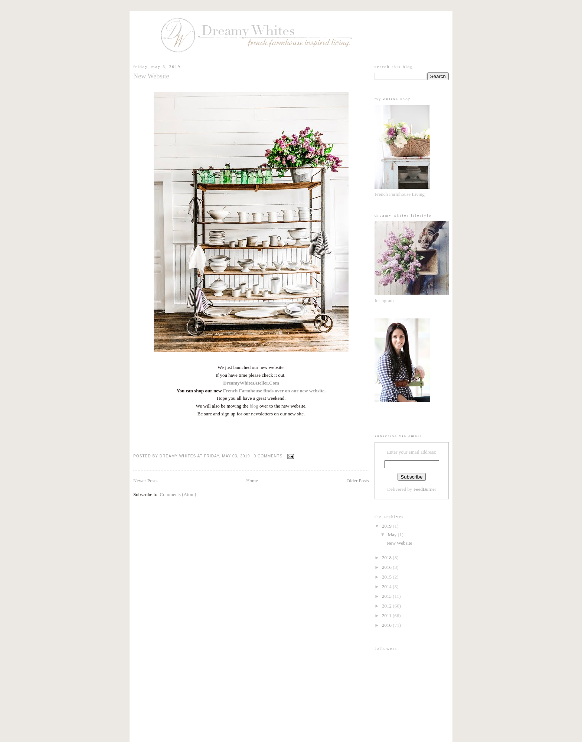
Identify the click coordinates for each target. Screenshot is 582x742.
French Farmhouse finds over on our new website (273, 390)
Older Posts (358, 480)
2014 (387, 586)
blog (254, 406)
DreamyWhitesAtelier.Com (251, 383)
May (393, 534)
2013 (387, 596)
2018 (387, 557)
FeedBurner (424, 489)
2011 (387, 615)
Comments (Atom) (178, 494)
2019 (387, 526)
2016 (387, 567)
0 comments (268, 456)
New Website (151, 76)
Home (252, 480)
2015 (387, 577)
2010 (387, 625)
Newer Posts (145, 480)
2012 (387, 606)
